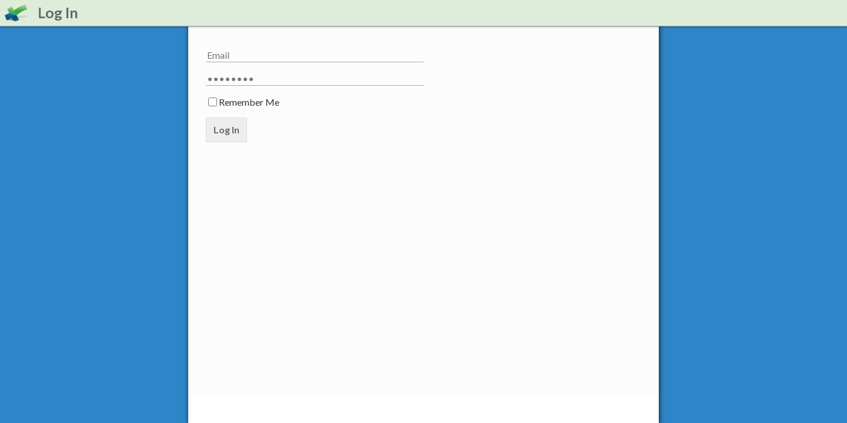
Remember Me (249, 102)
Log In (226, 129)
